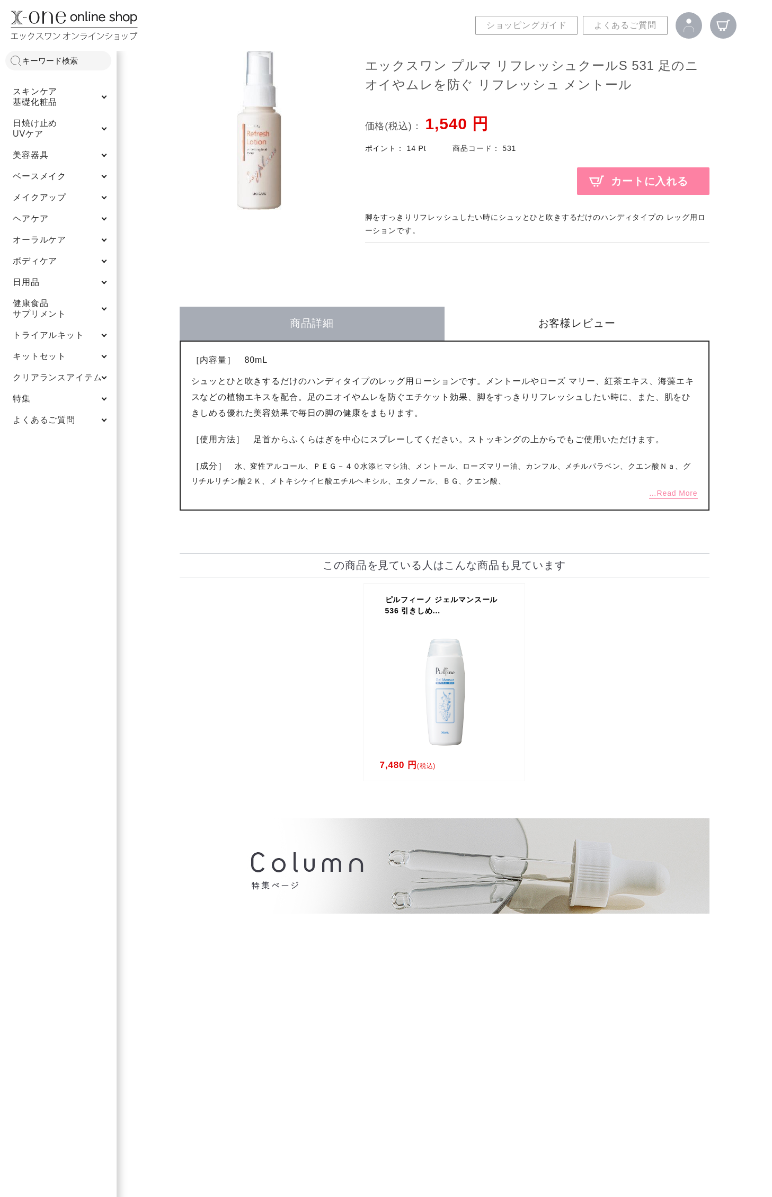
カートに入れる (649, 181)
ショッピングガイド (526, 25)
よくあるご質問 (625, 25)
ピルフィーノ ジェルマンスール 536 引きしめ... (441, 605)
